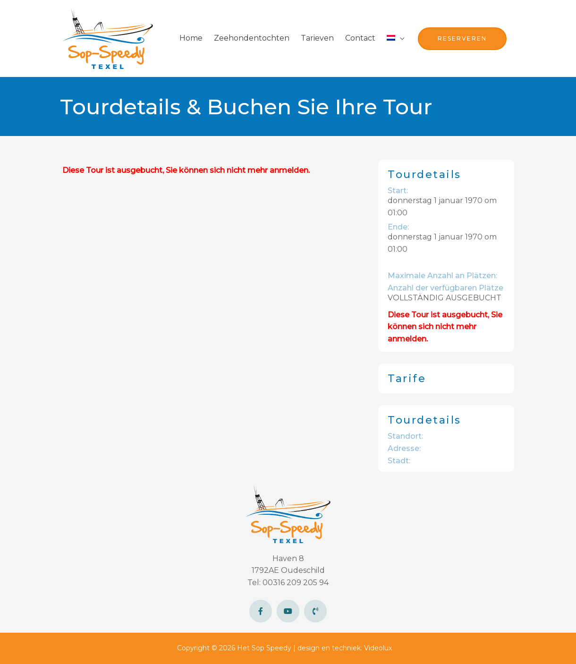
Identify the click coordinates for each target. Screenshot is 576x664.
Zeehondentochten (251, 38)
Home (191, 38)
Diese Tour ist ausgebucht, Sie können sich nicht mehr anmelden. (186, 170)
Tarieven (317, 38)
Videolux (378, 648)
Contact (360, 38)
